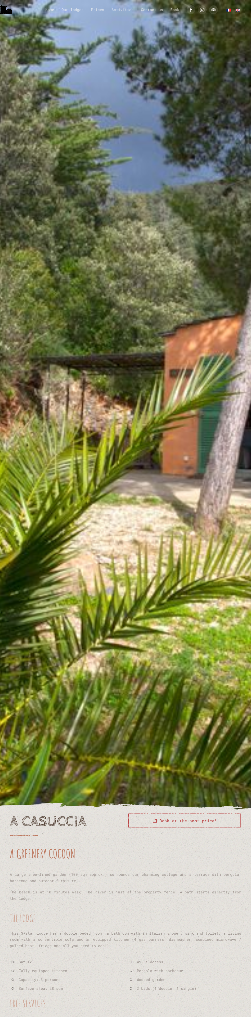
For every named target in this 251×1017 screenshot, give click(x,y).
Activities (123, 9)
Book (174, 9)
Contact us (152, 9)
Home (49, 9)
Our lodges (73, 9)
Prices (97, 9)
